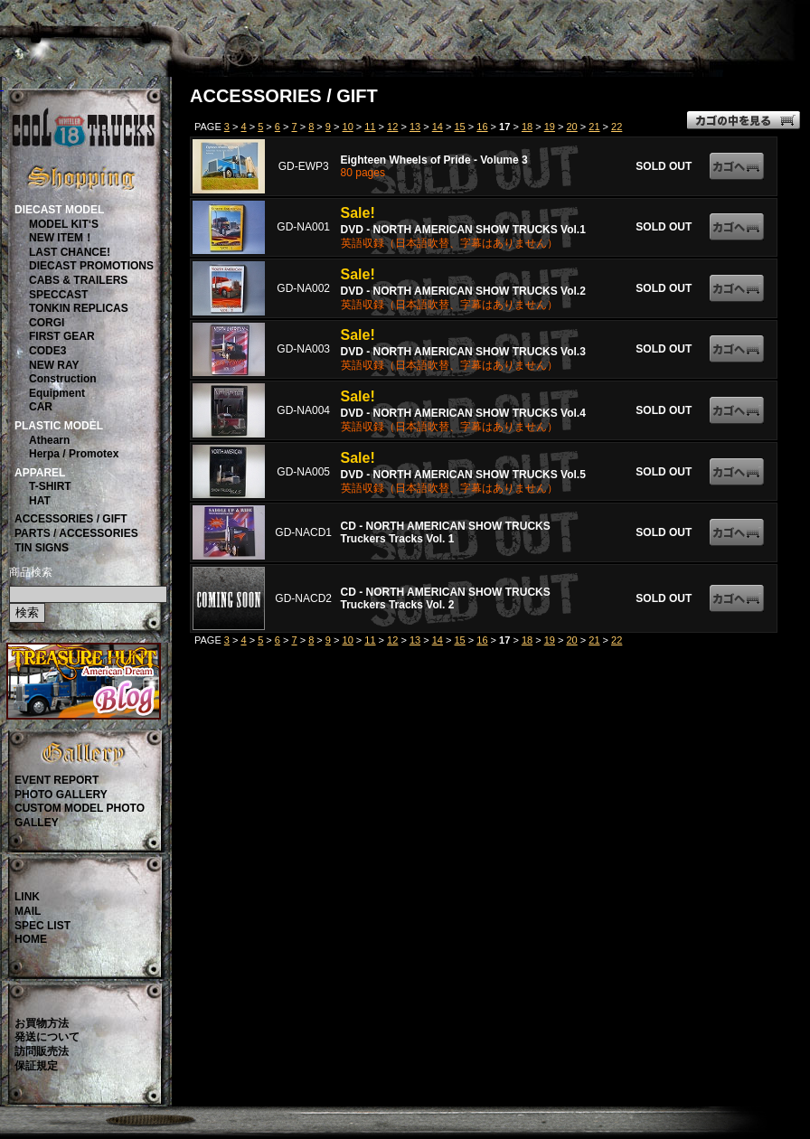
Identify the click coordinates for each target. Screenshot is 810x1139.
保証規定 (36, 1065)
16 (481, 126)
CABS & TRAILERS (78, 280)
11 (369, 126)
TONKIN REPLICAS (78, 308)
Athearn (49, 440)
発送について (47, 1037)
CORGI (46, 322)
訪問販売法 (41, 1051)
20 (571, 126)
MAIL (27, 911)
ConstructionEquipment (63, 386)
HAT (40, 500)
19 (549, 126)
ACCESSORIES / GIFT (70, 519)
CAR (40, 406)
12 (392, 126)
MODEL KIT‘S (64, 224)
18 (527, 126)
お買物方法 (41, 1023)
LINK (27, 896)
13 (415, 126)
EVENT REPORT (56, 780)
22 (616, 126)
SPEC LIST (42, 925)
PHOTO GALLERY (61, 794)
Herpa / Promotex (73, 453)
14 (437, 126)
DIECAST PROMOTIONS (91, 265)
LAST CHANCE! (69, 252)
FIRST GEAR (62, 336)
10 (348, 126)
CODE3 (47, 350)
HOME (30, 939)
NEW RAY (54, 365)
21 (594, 126)
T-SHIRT (50, 486)
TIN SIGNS (41, 547)
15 (460, 126)
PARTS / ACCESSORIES (76, 533)
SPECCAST (58, 294)
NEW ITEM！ (61, 237)
